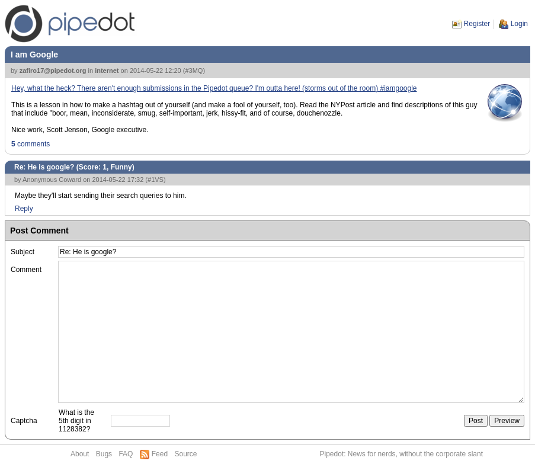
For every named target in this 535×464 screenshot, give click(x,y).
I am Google (34, 54)
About (80, 454)
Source (185, 454)
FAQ (125, 454)
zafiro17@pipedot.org (53, 70)
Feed (160, 454)
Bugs (104, 454)
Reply (24, 208)
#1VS (156, 179)
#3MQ (194, 70)
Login (519, 24)
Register (477, 24)
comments (30, 144)
